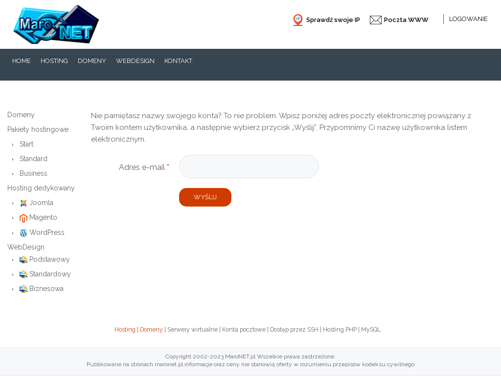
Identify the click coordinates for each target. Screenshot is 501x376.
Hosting (125, 329)
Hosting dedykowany (41, 188)
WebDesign (26, 247)
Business (33, 173)
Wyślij (205, 197)
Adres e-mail (144, 167)
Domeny (21, 115)
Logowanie (468, 18)
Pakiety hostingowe (37, 129)
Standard (33, 159)
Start (26, 144)
